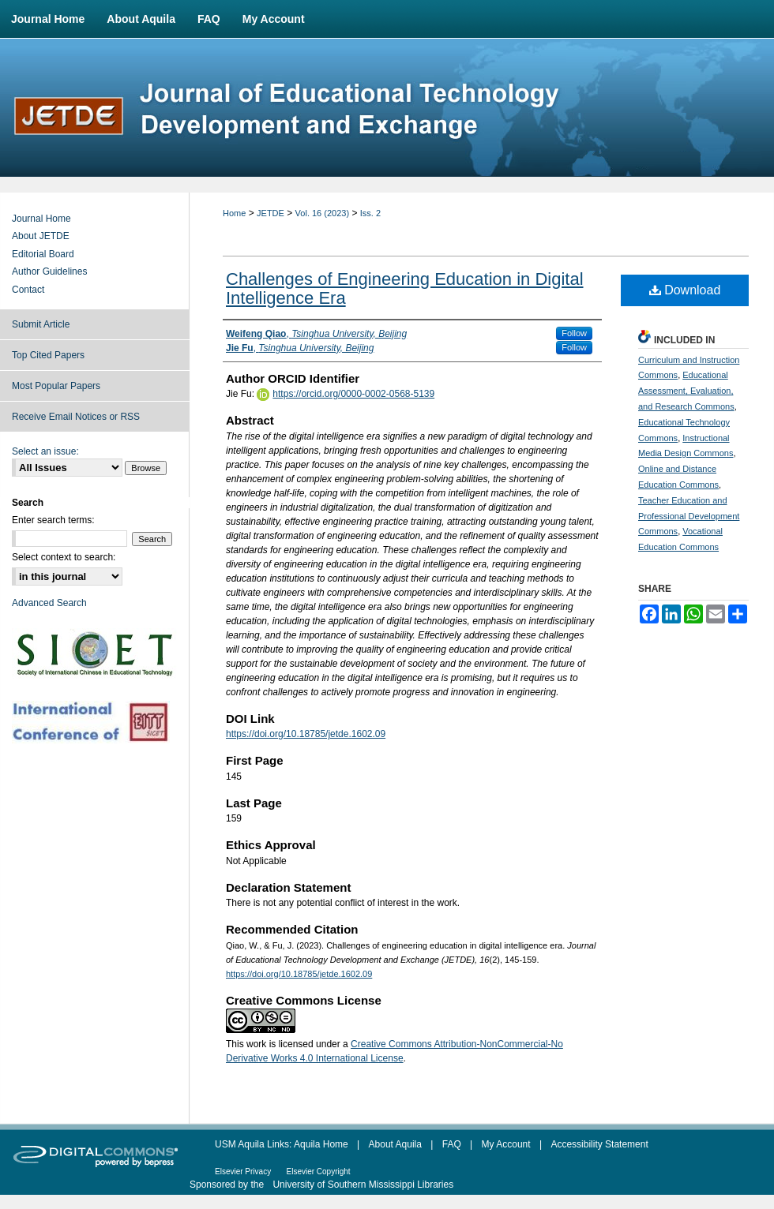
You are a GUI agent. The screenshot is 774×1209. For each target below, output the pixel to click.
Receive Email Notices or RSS (76, 416)
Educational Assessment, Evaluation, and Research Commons (686, 390)
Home (234, 213)
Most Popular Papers (56, 385)
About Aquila (395, 1144)
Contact (28, 289)
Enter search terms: (53, 520)
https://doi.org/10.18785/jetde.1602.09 (305, 733)
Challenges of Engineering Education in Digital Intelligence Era (405, 288)
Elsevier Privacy (243, 1171)
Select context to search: (63, 557)
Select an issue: (45, 451)
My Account (506, 1144)
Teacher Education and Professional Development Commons (688, 516)
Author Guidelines (49, 271)
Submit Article (41, 324)
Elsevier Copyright (318, 1171)
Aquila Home (321, 1144)
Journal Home (41, 218)
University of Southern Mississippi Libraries (362, 1184)
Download (685, 290)
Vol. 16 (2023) (322, 213)
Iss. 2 (370, 213)
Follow (574, 333)
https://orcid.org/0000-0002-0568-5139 (353, 393)
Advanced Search (49, 602)
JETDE (270, 213)
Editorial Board (43, 254)
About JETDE (41, 235)
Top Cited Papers (48, 355)
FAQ (451, 1144)
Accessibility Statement (599, 1144)
